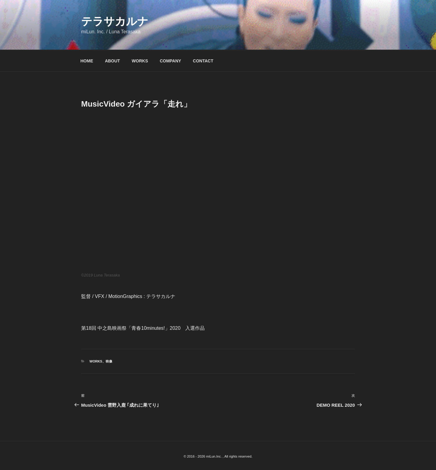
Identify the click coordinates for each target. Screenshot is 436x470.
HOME (87, 60)
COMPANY (170, 60)
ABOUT (112, 60)
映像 (109, 361)
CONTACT (203, 60)
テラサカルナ (114, 21)
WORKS (140, 60)
